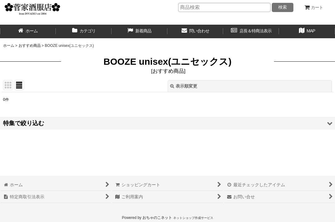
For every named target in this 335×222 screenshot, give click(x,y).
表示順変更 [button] (183, 86)
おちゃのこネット (157, 218)
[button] (307, 31)
